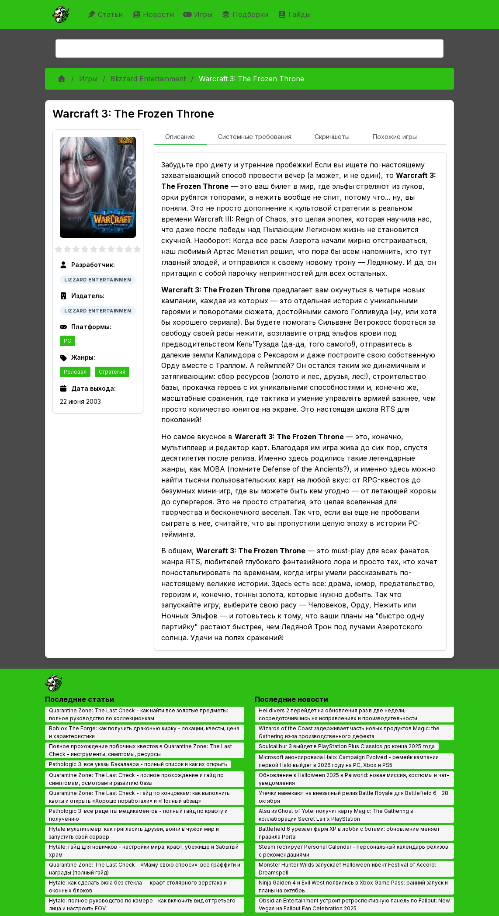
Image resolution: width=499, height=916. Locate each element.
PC (67, 340)
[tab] (180, 137)
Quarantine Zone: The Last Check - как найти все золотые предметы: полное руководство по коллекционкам (138, 714)
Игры (199, 14)
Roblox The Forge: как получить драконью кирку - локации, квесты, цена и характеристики (144, 732)
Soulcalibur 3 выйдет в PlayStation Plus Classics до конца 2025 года (347, 746)
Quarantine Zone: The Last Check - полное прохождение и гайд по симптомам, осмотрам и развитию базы (136, 779)
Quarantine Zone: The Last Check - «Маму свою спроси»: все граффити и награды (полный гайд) (144, 868)
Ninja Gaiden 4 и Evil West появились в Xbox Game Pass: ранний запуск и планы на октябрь (353, 886)
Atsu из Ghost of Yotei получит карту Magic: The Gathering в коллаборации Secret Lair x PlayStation (336, 815)
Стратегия (112, 371)
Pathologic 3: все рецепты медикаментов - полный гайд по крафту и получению (138, 815)
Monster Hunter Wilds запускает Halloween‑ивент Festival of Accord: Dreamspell (347, 868)
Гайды (295, 14)
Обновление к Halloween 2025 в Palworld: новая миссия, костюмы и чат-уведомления (354, 779)
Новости (154, 14)
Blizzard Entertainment (148, 78)
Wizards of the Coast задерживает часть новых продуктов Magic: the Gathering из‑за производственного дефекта (349, 732)
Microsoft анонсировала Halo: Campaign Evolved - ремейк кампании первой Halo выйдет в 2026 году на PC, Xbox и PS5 (349, 761)
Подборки (246, 14)
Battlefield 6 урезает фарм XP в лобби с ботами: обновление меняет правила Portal (349, 833)
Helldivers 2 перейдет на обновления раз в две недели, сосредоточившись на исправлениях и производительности (338, 714)
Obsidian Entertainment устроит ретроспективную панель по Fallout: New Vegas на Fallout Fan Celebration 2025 (354, 904)
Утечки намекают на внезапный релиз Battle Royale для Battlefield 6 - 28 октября (353, 797)
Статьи (106, 14)
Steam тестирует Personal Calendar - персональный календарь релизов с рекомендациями (353, 850)
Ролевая (75, 371)
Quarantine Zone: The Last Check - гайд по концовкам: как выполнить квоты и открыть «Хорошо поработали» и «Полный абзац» (139, 797)
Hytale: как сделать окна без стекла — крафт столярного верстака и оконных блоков (138, 886)
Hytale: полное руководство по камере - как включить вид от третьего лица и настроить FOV (142, 904)
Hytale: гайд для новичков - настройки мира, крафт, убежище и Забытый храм (144, 850)
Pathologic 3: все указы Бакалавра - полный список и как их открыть (138, 764)
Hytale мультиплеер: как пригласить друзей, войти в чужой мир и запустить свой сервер (134, 833)
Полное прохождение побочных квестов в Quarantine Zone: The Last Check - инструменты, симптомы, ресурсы (140, 750)
